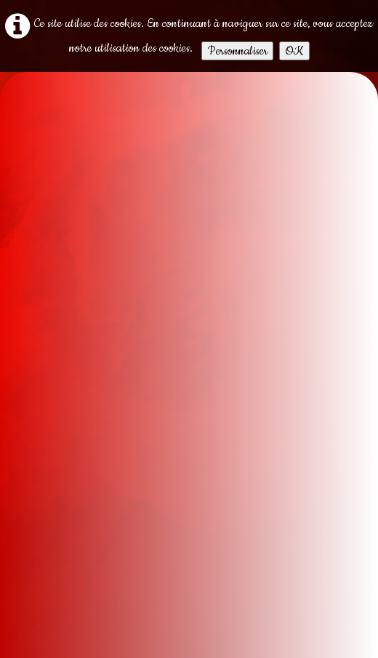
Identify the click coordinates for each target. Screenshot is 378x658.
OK (294, 51)
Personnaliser (237, 51)
